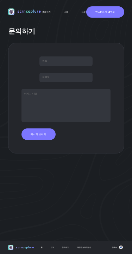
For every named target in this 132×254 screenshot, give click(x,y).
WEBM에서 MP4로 (105, 11)
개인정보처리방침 (84, 247)
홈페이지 (46, 11)
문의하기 (85, 11)
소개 (66, 11)
